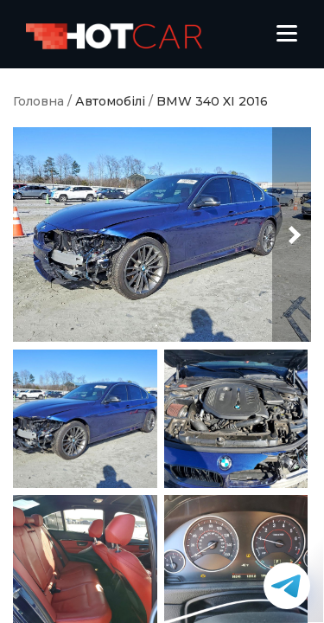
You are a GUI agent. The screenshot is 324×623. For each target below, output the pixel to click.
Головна (38, 101)
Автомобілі (110, 101)
